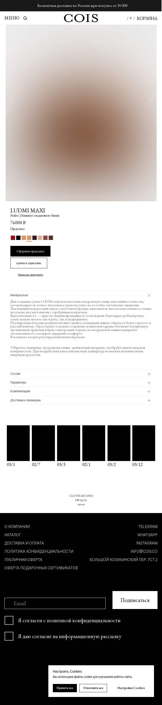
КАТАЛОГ (12, 535)
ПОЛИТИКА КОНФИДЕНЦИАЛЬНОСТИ (38, 551)
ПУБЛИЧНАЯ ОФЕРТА (23, 559)
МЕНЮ (11, 18)
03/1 (11, 464)
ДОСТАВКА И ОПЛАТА (24, 543)
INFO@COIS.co (144, 551)
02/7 (36, 464)
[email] (55, 603)
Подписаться (135, 600)
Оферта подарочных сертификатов (41, 568)
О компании (17, 526)
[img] (143, 443)
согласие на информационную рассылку (76, 636)
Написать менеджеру (30, 274)
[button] (28, 263)
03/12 (137, 464)
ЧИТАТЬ (81, 504)
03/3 (61, 464)
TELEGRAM (148, 526)
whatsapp (147, 535)
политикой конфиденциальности (83, 620)
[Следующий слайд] (150, 100)
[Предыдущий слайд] (11, 100)
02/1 (86, 464)
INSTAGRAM (147, 543)
